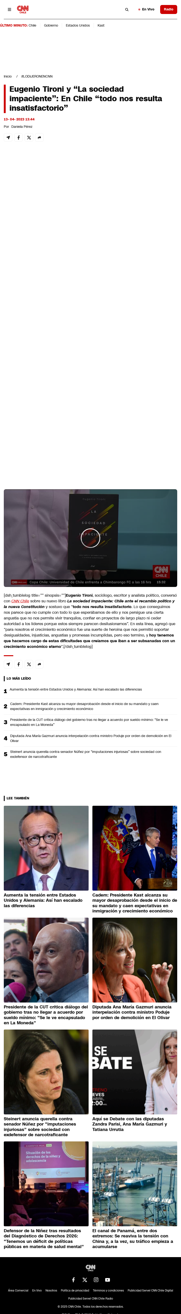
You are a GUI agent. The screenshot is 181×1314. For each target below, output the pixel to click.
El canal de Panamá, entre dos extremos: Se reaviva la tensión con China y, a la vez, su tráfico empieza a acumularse (132, 1239)
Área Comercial (18, 1290)
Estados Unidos (78, 25)
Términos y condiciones (108, 1290)
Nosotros (51, 1290)
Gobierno (51, 25)
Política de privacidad (75, 1290)
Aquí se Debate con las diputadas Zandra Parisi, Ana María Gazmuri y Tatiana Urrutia (129, 1124)
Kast (101, 25)
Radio (168, 9)
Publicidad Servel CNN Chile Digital (150, 1290)
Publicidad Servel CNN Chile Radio (90, 1298)
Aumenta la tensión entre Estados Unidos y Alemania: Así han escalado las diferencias (76, 689)
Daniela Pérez (21, 126)
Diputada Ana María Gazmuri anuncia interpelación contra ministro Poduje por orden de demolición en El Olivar (90, 738)
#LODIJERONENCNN (37, 76)
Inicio (8, 76)
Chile (32, 25)
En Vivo (146, 9)
